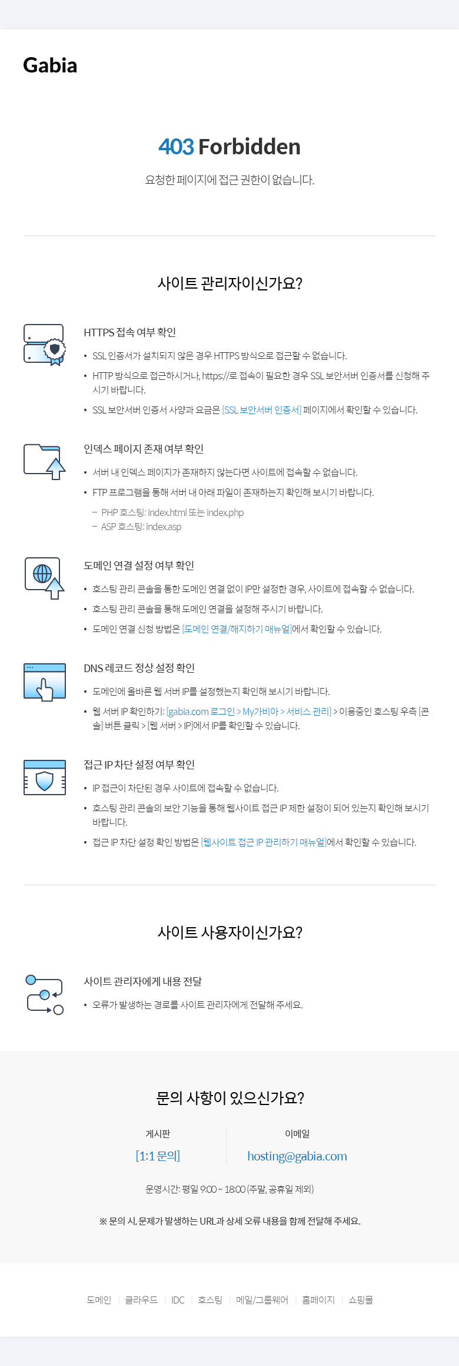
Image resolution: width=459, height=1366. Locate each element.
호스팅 (210, 1299)
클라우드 (141, 1299)
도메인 (99, 1299)
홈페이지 (318, 1299)
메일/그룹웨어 (262, 1299)
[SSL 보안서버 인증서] (261, 409)
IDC (177, 1299)
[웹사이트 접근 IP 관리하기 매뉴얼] (264, 842)
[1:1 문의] (157, 1155)
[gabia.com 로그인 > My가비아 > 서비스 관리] (248, 711)
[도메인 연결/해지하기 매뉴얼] (237, 628)
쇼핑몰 (360, 1299)
